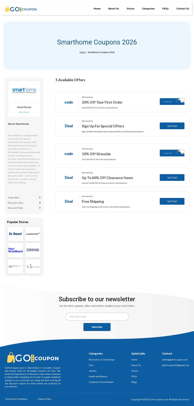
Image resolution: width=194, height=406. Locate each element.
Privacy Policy (44, 399)
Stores (134, 370)
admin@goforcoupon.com (174, 359)
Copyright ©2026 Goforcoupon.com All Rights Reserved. (160, 399)
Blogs (134, 382)
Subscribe (97, 327)
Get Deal (172, 125)
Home (82, 52)
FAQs (134, 376)
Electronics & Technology (101, 359)
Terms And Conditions (16, 399)
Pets (91, 365)
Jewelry (93, 370)
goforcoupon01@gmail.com (175, 365)
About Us (136, 365)
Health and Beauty (98, 376)
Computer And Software (101, 382)
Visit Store (24, 112)
